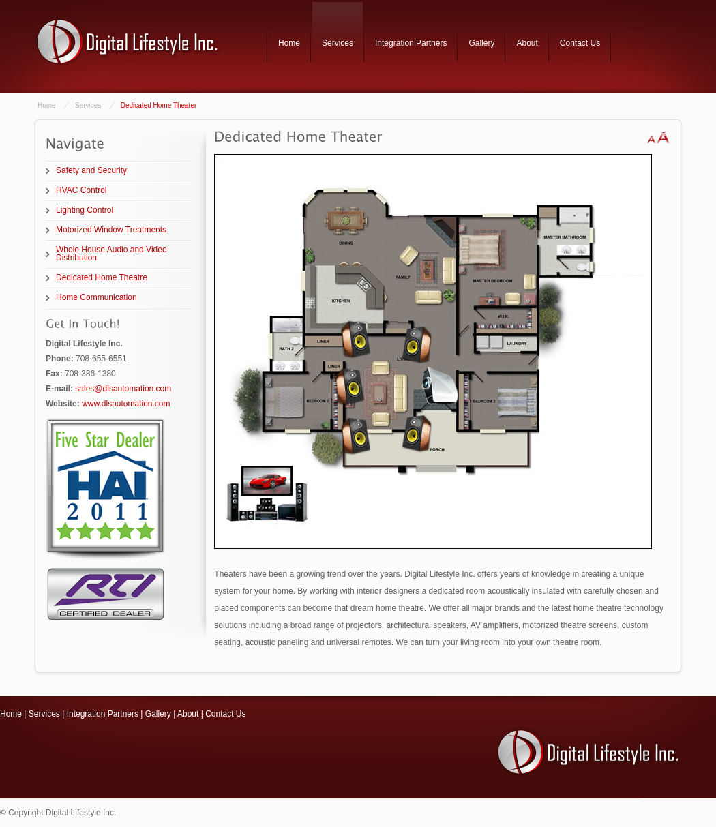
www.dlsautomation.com (126, 403)
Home (289, 43)
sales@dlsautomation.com (123, 388)
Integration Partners (411, 43)
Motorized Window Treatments (111, 230)
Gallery (481, 43)
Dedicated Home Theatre (101, 277)
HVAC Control (81, 190)
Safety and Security (91, 170)
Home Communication (96, 297)
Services (337, 43)
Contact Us (580, 43)
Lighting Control (84, 210)
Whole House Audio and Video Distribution (111, 253)
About (526, 43)
